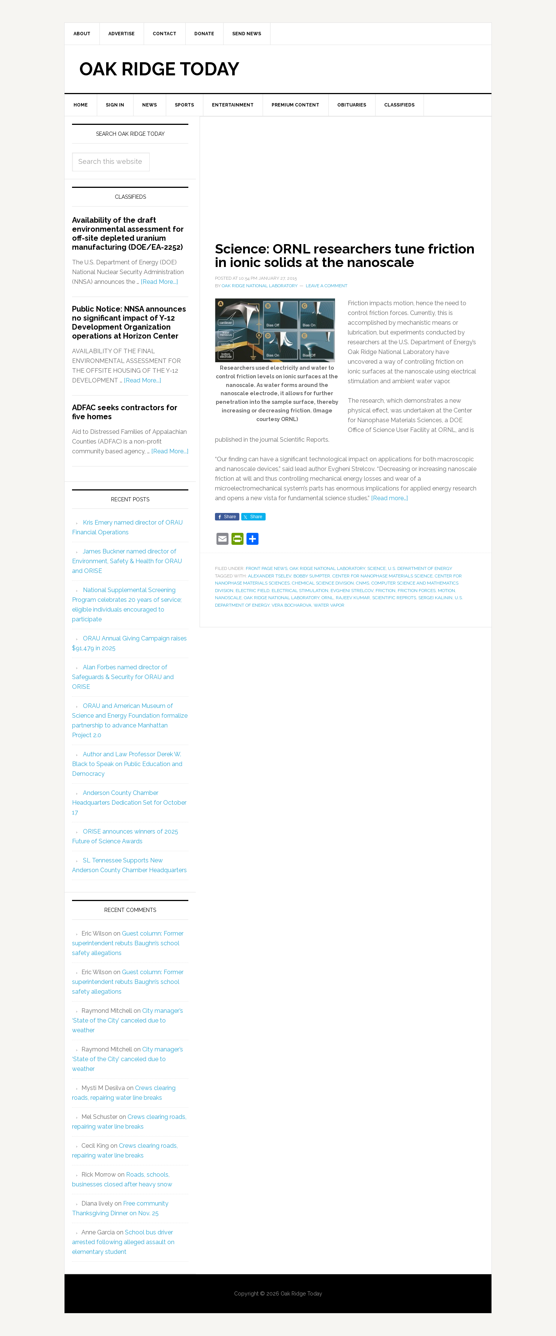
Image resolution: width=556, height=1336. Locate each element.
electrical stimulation (300, 590)
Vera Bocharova (291, 605)
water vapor (329, 605)
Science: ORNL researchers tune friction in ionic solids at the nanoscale (345, 255)
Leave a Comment (326, 285)
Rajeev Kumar (353, 597)
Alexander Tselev (269, 576)
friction (385, 590)
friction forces (417, 590)
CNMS (362, 583)
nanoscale (228, 597)
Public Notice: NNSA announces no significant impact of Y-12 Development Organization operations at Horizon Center (129, 322)
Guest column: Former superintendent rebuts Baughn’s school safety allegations (127, 943)
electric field (252, 590)
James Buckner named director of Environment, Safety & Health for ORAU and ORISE (127, 561)
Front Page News (266, 568)
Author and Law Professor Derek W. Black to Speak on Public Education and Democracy (127, 764)
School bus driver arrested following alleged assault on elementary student (123, 1242)
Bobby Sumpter (311, 576)
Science (376, 568)
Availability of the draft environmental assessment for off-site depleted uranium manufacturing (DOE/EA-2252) (128, 234)
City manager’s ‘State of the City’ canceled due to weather (127, 1020)
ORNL (328, 597)
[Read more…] (389, 498)
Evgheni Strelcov (352, 590)
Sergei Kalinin (435, 597)
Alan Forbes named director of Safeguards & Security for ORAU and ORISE (123, 677)
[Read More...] (159, 281)
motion (446, 590)
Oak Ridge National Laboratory (327, 568)
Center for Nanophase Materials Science (382, 576)
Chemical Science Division (323, 583)
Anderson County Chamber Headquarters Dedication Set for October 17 (129, 802)
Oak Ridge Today (159, 68)
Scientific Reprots (394, 597)
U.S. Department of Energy (420, 568)
